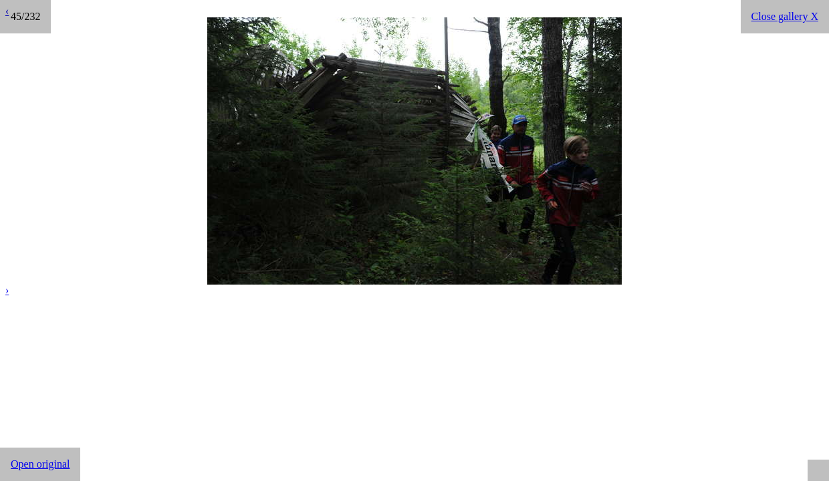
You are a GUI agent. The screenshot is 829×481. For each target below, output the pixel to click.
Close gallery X (784, 16)
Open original (40, 464)
